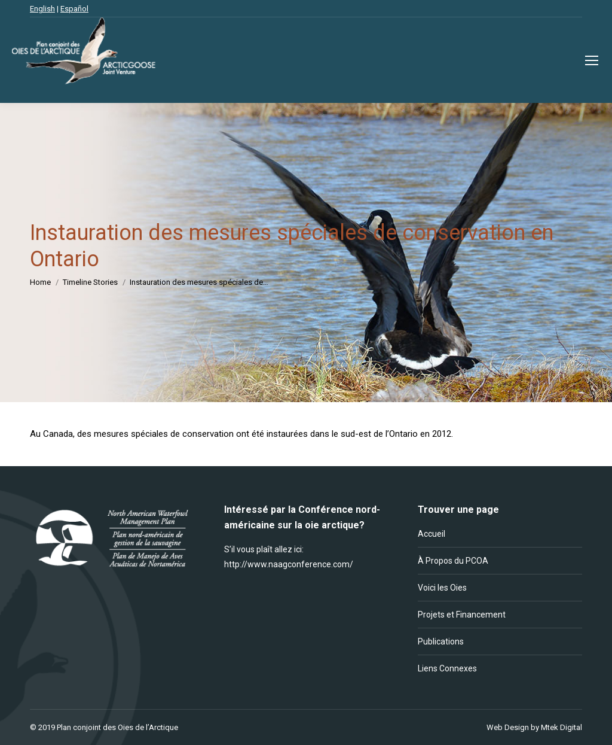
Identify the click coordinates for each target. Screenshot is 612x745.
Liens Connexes (447, 668)
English (42, 8)
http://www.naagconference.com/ (288, 564)
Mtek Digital (561, 727)
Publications (441, 641)
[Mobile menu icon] (591, 60)
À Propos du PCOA (453, 560)
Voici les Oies (442, 587)
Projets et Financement (462, 614)
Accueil (431, 534)
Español (74, 8)
